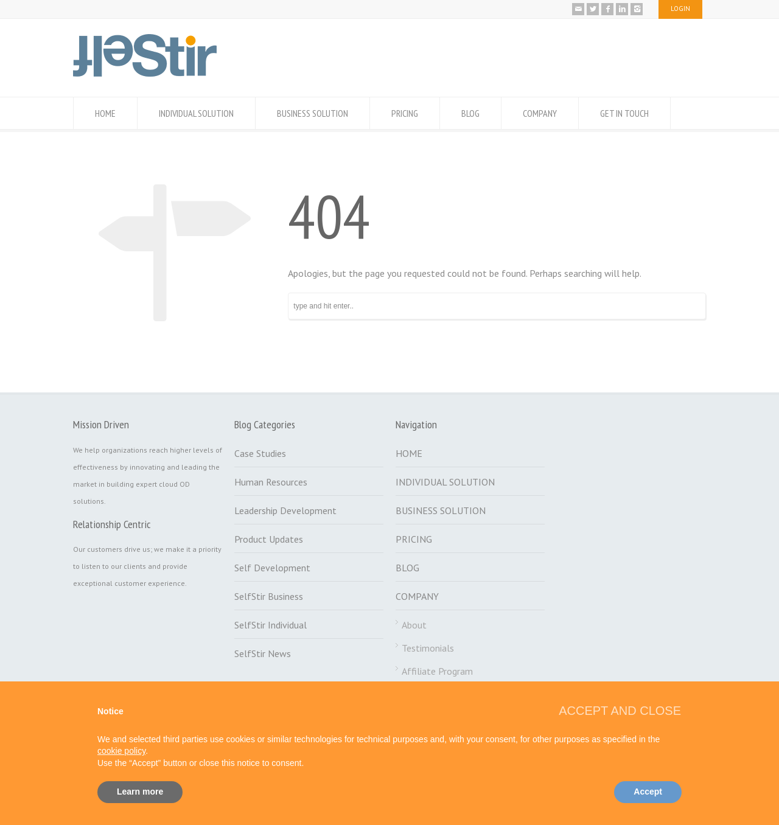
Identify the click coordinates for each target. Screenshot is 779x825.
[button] (619, 710)
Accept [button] (648, 791)
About (414, 625)
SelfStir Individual (270, 625)
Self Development (272, 568)
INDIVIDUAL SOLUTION (196, 113)
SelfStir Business (268, 596)
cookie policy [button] (121, 751)
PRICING (404, 113)
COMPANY (540, 113)
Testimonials (428, 648)
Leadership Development (285, 510)
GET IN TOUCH (624, 113)
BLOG (470, 113)
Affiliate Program (437, 671)
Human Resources (270, 482)
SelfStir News (262, 653)
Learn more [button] (140, 791)
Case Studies (260, 453)
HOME (105, 113)
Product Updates (268, 539)
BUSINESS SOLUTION (312, 113)
